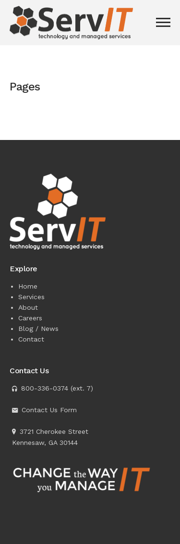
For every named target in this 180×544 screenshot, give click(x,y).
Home (27, 286)
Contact (31, 339)
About (28, 307)
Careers (30, 318)
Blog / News (38, 328)
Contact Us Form (49, 410)
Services (31, 297)
